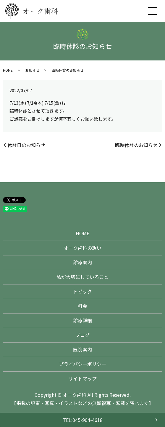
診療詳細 (82, 320)
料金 (82, 305)
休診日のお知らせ (26, 145)
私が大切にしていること (82, 276)
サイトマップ (82, 378)
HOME (8, 70)
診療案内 (82, 262)
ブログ (82, 334)
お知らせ (32, 70)
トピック (82, 291)
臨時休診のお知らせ (136, 145)
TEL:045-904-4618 (83, 419)
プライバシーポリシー (82, 363)
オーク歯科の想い (82, 247)
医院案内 (82, 349)
